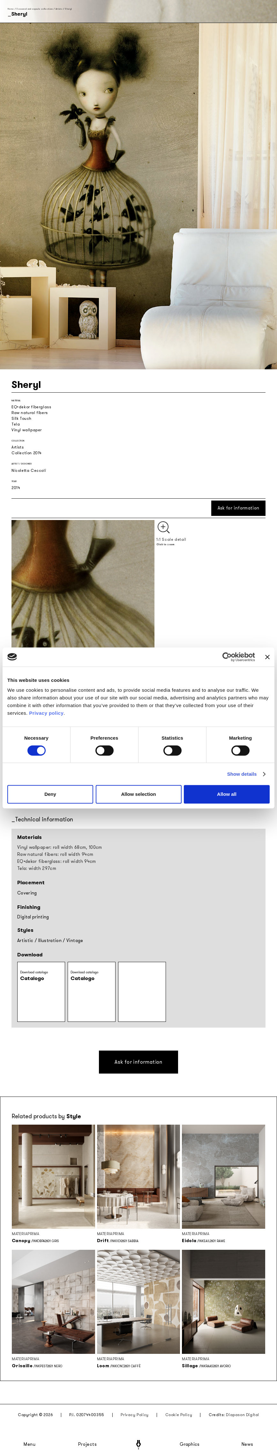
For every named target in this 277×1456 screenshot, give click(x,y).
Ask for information (238, 508)
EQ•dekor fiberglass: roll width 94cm (56, 861)
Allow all (226, 794)
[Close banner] (267, 657)
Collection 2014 (26, 453)
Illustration (50, 941)
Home (11, 8)
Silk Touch (21, 418)
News (247, 1444)
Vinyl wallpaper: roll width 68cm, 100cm (59, 847)
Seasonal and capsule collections (34, 8)
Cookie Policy (178, 1414)
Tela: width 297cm (36, 868)
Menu (30, 1444)
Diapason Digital (242, 1414)
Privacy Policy (134, 1414)
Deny (50, 794)
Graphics (189, 1444)
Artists (59, 8)
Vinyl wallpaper (26, 430)
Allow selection (138, 794)
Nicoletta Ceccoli (28, 470)
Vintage (74, 941)
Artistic (25, 941)
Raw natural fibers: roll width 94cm (55, 854)
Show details (242, 774)
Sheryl (68, 8)
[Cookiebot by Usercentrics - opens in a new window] (227, 657)
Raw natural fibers (29, 412)
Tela (15, 424)
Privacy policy (46, 713)
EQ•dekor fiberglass (31, 407)
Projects (87, 1444)
